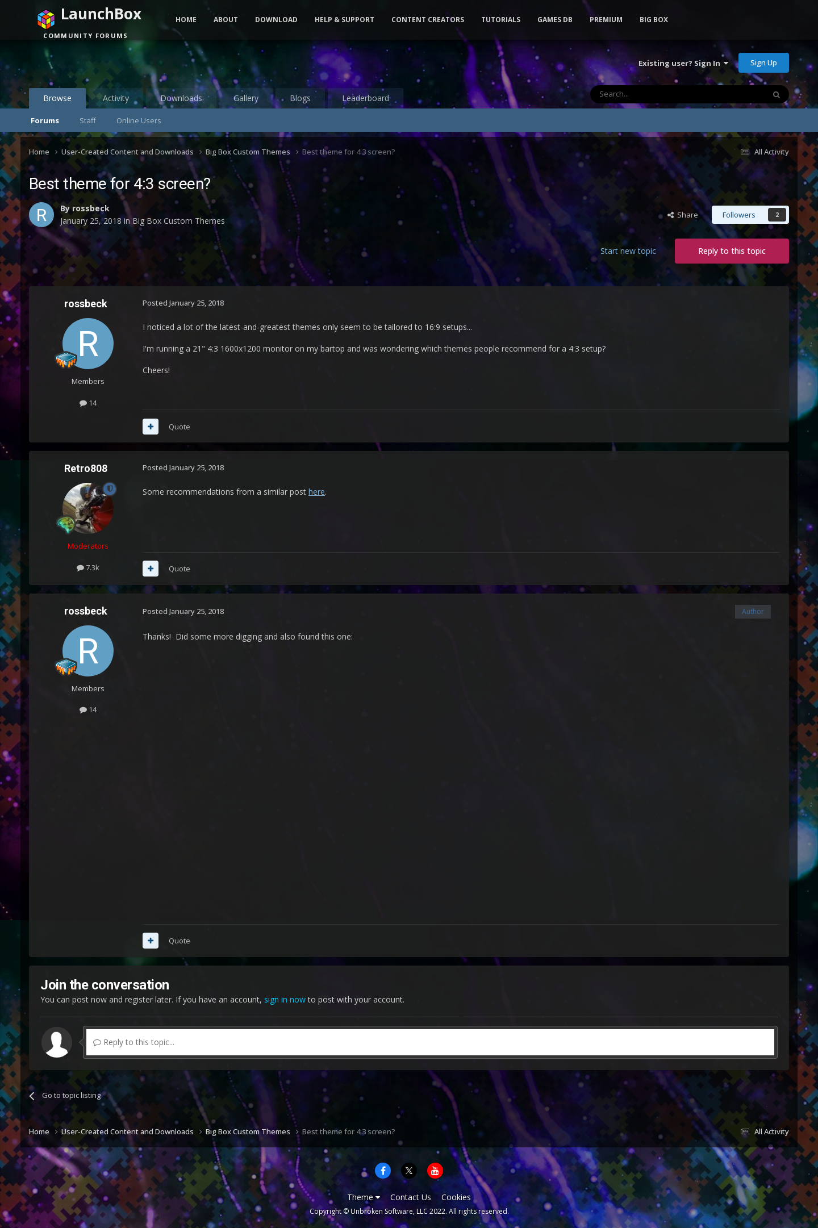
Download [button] (276, 19)
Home (186, 19)
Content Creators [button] (427, 19)
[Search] (649, 94)
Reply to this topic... (133, 1042)
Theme (363, 1197)
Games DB (555, 19)
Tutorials (500, 19)
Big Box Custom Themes (178, 220)
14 (88, 403)
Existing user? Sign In (683, 63)
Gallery (245, 98)
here (316, 491)
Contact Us (410, 1197)
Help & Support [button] (344, 19)
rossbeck (91, 208)
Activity (116, 98)
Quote (179, 426)
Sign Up (763, 62)
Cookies (456, 1197)
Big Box (654, 19)
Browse (57, 100)
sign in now (285, 999)
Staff (88, 120)
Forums (45, 120)
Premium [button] (606, 19)
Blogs (300, 98)
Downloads (181, 98)
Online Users (138, 120)
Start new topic (628, 250)
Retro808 (85, 468)
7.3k (88, 567)
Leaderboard (365, 98)
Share (682, 215)
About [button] (226, 19)
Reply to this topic (732, 250)
